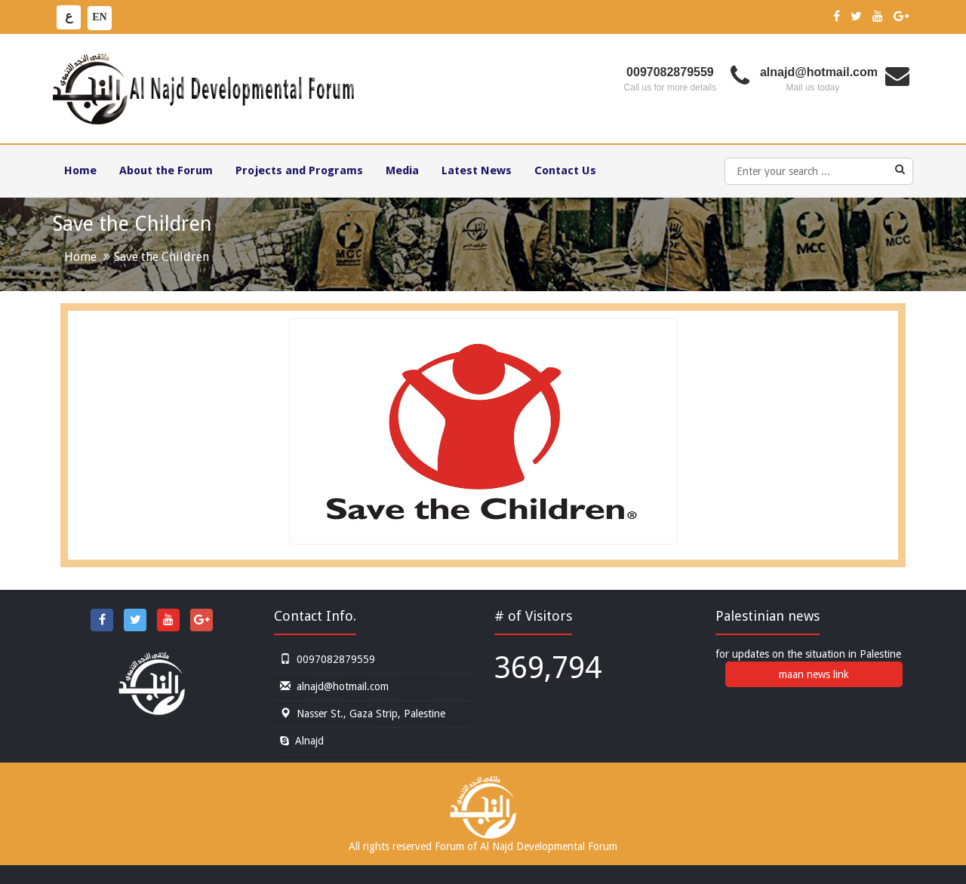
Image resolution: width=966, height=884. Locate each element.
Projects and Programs (299, 170)
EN (99, 17)
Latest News (476, 170)
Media (402, 170)
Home (80, 170)
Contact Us (565, 170)
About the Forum (166, 170)
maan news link (814, 674)
